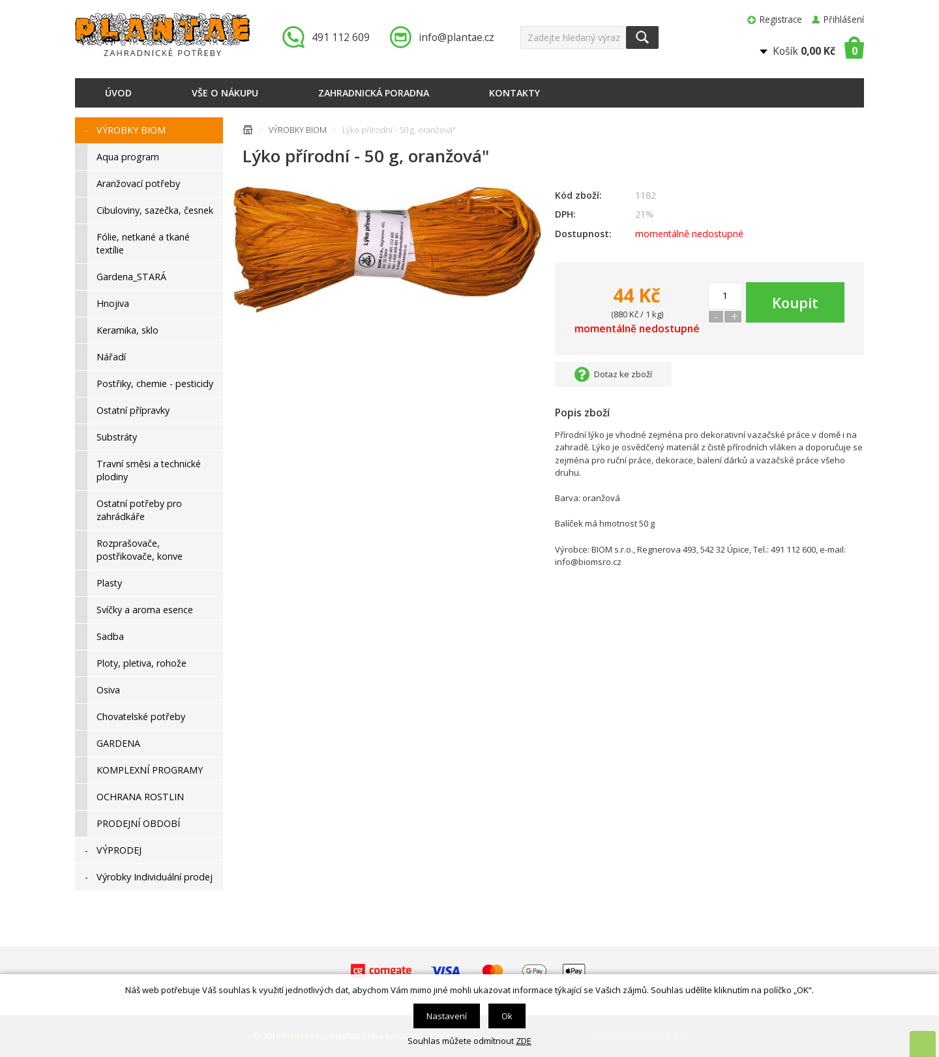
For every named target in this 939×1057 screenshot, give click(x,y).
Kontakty (514, 93)
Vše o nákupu (225, 93)
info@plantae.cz (456, 37)
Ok (507, 1016)
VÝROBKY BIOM (298, 130)
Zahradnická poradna (373, 93)
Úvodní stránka (248, 131)
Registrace (781, 19)
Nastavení (446, 1016)
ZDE (523, 1041)
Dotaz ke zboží (623, 374)
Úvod (118, 93)
